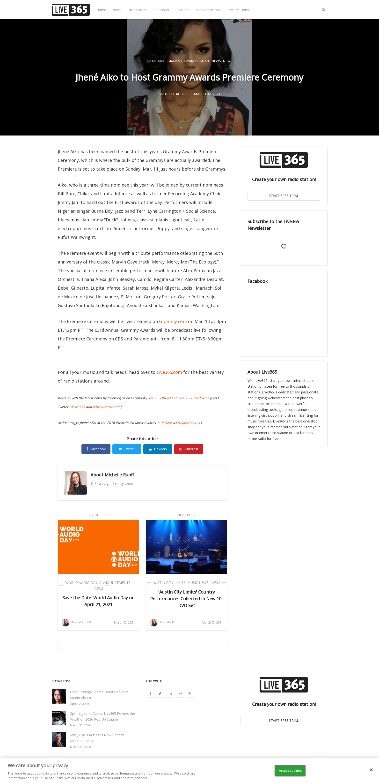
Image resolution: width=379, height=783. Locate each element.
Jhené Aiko (156, 61)
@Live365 (77, 407)
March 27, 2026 (80, 747)
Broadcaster (137, 10)
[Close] (371, 770)
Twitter (127, 449)
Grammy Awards (183, 61)
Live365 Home (238, 10)
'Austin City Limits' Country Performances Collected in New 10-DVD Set (186, 598)
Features (182, 10)
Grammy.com (173, 321)
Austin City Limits (169, 582)
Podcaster (161, 10)
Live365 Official (158, 398)
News (116, 10)
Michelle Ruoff (119, 475)
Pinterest (188, 449)
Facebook (96, 449)
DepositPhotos (189, 423)
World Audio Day (81, 582)
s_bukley (165, 423)
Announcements (208, 10)
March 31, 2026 (80, 725)
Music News (210, 61)
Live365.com (169, 372)
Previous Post (98, 514)
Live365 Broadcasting (194, 398)
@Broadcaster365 (106, 407)
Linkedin (158, 449)
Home (101, 10)
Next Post (186, 514)
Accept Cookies (290, 770)
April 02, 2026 (79, 704)
